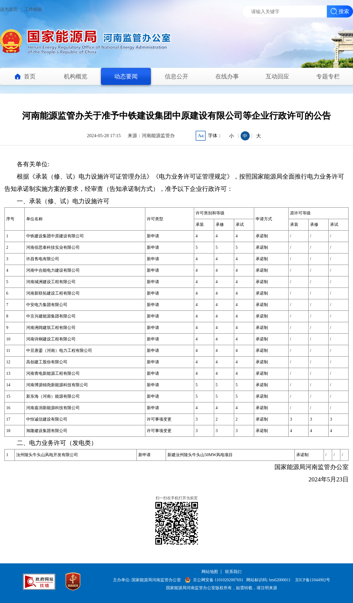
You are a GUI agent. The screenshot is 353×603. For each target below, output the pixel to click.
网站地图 (210, 572)
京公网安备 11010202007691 (218, 580)
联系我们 (233, 572)
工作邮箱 (33, 9)
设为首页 (9, 9)
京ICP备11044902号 (312, 580)
